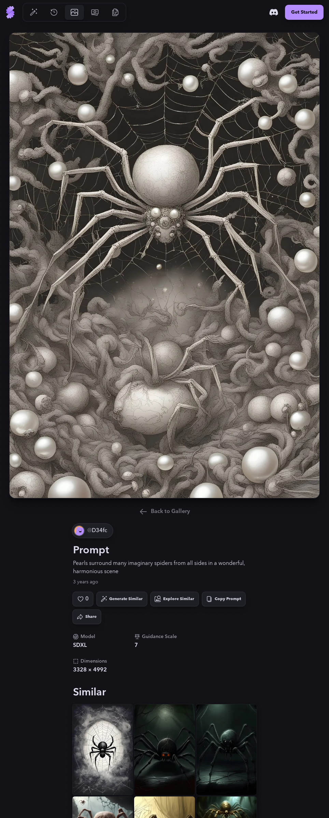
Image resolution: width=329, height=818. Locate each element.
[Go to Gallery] (74, 12)
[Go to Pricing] (95, 12)
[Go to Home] (10, 12)
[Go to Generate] (33, 12)
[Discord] (274, 12)
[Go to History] (54, 12)
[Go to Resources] (115, 12)
